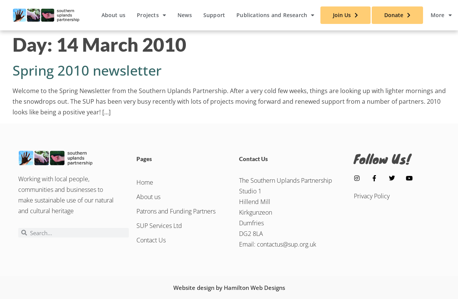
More (441, 15)
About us (113, 15)
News (184, 15)
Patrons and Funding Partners (176, 211)
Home (144, 182)
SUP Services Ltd (159, 225)
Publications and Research (275, 15)
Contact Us (151, 240)
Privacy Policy (372, 196)
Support (214, 15)
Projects (151, 15)
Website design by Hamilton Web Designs (229, 287)
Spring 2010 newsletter (87, 70)
